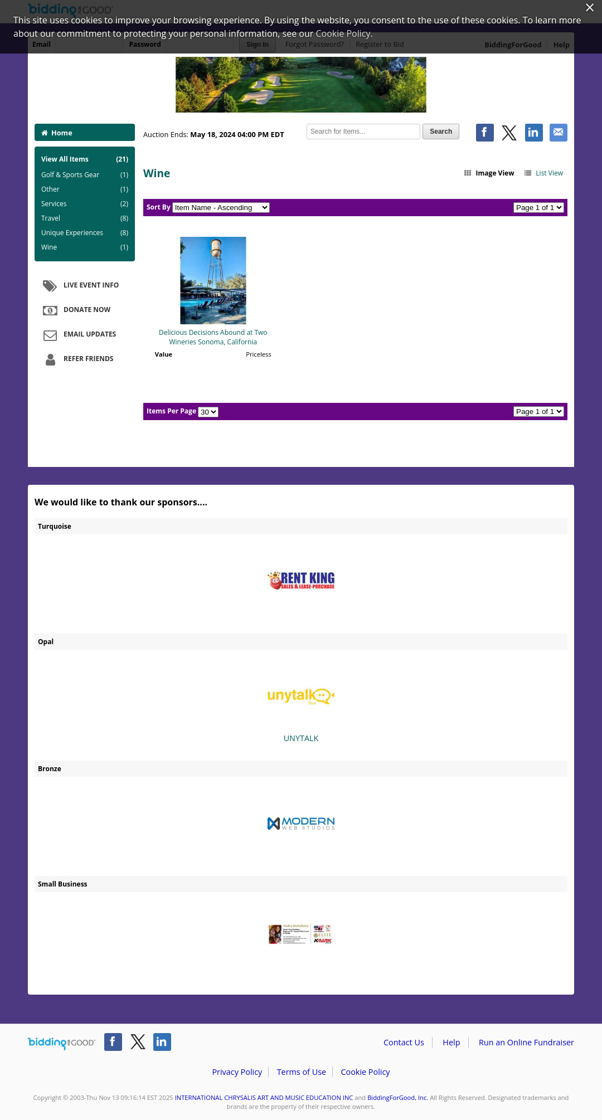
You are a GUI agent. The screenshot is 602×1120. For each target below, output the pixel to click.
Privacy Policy (237, 1072)
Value (163, 354)
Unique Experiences (84, 232)
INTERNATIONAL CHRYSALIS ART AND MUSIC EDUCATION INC (264, 1097)
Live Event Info (79, 286)
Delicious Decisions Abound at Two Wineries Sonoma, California (213, 337)
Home (56, 133)
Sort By (159, 207)
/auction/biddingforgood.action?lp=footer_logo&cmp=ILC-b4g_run (61, 1044)
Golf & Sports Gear (84, 175)
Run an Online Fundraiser (526, 1042)
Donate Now (75, 310)
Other (84, 189)
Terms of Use (301, 1072)
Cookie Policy (365, 1072)
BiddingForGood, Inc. (397, 1097)
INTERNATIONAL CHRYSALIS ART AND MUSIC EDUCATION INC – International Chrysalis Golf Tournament (301, 85)
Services (84, 204)
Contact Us (403, 1042)
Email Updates (78, 335)
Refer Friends (76, 359)
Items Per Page (171, 411)
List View (543, 173)
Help (451, 1042)
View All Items (84, 159)
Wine (84, 247)
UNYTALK (301, 703)
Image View (488, 173)
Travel (84, 218)
